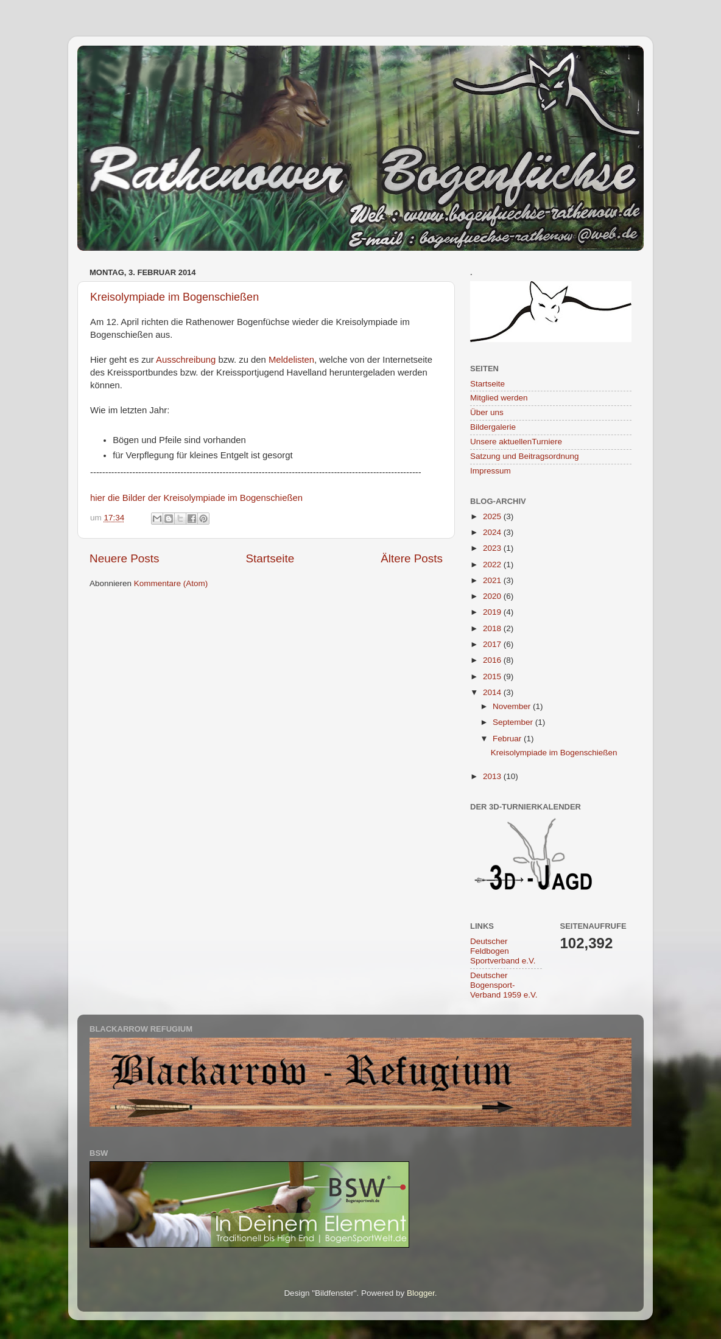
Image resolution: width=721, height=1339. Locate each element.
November (513, 706)
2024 (493, 532)
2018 (493, 628)
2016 (493, 660)
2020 (493, 596)
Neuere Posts (124, 558)
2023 (493, 548)
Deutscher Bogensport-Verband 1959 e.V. (504, 985)
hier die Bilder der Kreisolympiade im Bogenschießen (196, 498)
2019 (493, 612)
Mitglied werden (499, 397)
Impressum (490, 470)
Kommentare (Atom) (171, 583)
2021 (493, 580)
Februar (508, 738)
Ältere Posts (412, 558)
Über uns (487, 412)
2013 (493, 776)
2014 (493, 692)
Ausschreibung (186, 360)
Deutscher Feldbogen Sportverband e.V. (503, 951)
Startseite (269, 558)
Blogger (421, 1293)
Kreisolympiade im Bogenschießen (174, 297)
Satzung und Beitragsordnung (524, 456)
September (514, 722)
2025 (493, 516)
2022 (493, 564)
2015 (493, 676)
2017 (493, 644)
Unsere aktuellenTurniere (516, 441)
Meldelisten (291, 360)
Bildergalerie (493, 427)
